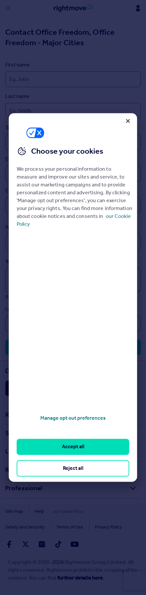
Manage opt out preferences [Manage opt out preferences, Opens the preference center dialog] (73, 418)
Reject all (73, 468)
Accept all (73, 447)
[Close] (128, 121)
